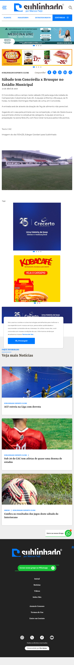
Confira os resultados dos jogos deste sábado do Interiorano (31, 516)
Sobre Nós (37, 597)
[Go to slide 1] (34, 45)
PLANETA (7, 18)
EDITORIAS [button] (60, 18)
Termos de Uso (37, 612)
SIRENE (7, 510)
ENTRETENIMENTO (43, 18)
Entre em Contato (37, 618)
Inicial (37, 579)
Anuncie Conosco (37, 606)
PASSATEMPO (23, 18)
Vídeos (37, 591)
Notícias (37, 585)
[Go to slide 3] (38, 45)
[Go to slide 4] (40, 45)
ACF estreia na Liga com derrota (22, 407)
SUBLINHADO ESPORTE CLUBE (15, 73)
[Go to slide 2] (36, 45)
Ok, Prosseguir (21, 341)
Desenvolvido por (37, 648)
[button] (37, 568)
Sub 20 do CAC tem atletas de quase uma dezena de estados (33, 460)
